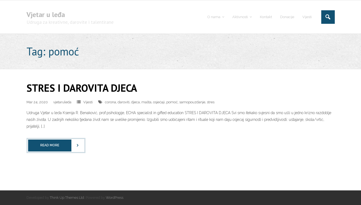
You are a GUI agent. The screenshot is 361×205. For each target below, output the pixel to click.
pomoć (172, 102)
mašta (146, 102)
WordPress (114, 198)
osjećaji (159, 102)
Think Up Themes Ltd (67, 198)
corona (110, 102)
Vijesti (88, 102)
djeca (135, 102)
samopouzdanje (192, 102)
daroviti (124, 102)
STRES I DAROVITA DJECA (82, 87)
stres (210, 102)
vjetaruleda (62, 102)
